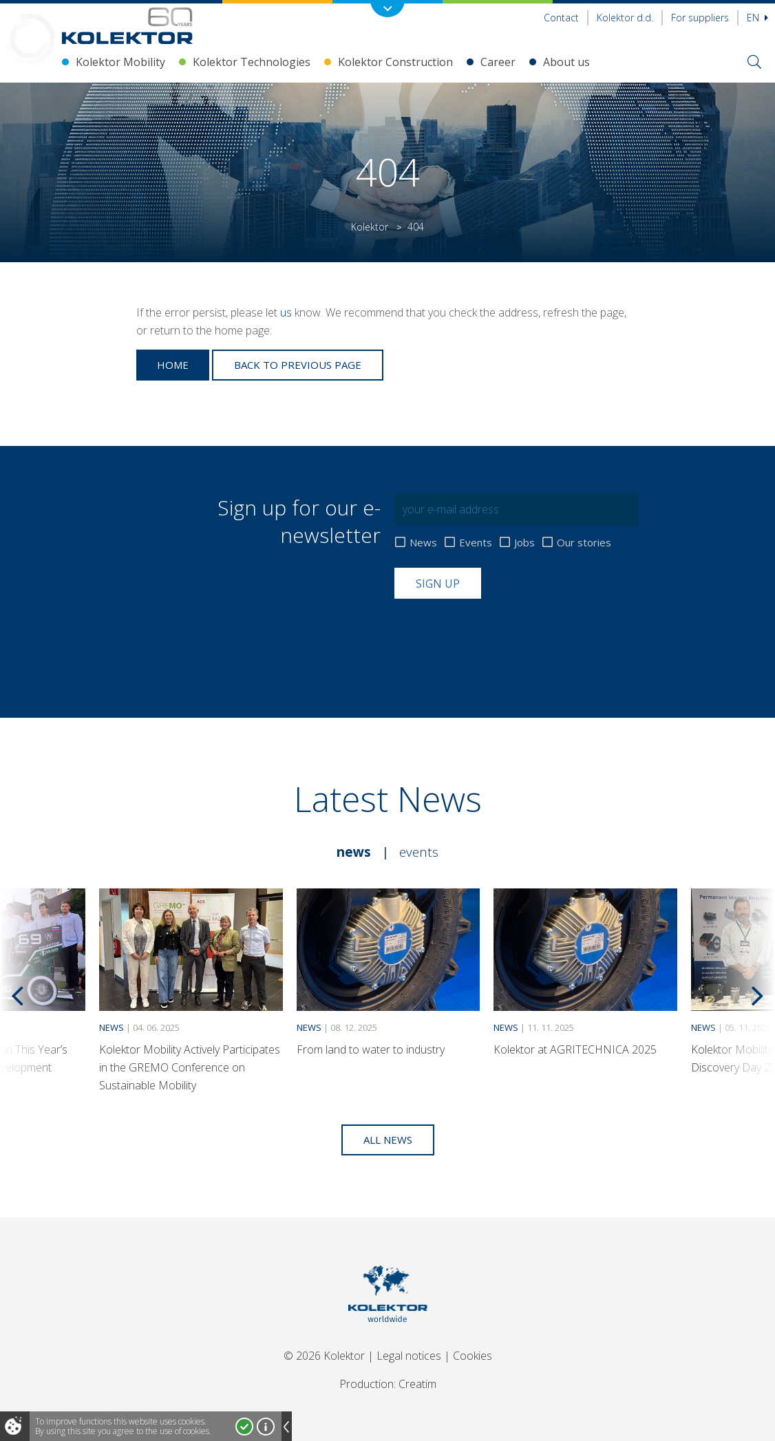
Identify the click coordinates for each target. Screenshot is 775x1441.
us (286, 312)
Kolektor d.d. (625, 17)
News (423, 542)
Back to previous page (297, 365)
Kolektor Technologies (251, 62)
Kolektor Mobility (120, 62)
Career (498, 62)
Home (173, 365)
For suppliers (700, 17)
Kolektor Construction (395, 62)
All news (387, 1139)
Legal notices (408, 1355)
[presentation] (499, 632)
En (757, 17)
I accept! (244, 1426)
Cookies (472, 1355)
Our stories (584, 542)
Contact (561, 17)
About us (566, 62)
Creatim (417, 1383)
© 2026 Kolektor (324, 1355)
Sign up (438, 583)
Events (475, 542)
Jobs (524, 542)
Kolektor (369, 226)
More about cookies (266, 1426)
